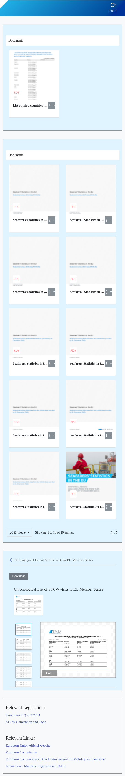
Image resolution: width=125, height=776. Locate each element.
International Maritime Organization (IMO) (35, 766)
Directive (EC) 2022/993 (23, 715)
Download (18, 576)
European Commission (21, 752)
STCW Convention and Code (26, 722)
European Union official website (28, 745)
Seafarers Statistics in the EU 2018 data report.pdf (47, 363)
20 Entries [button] (20, 533)
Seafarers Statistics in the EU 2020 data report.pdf (47, 435)
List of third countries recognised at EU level (43, 105)
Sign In (113, 10)
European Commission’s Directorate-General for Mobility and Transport (55, 759)
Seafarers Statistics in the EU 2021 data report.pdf (47, 507)
